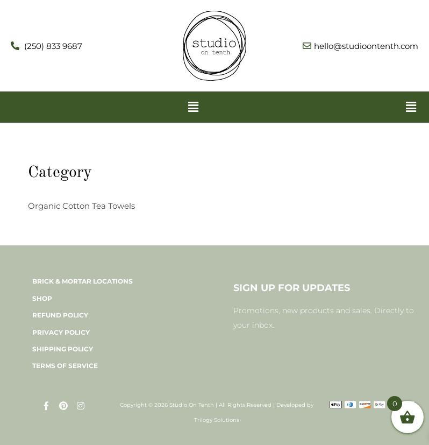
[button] (193, 107)
